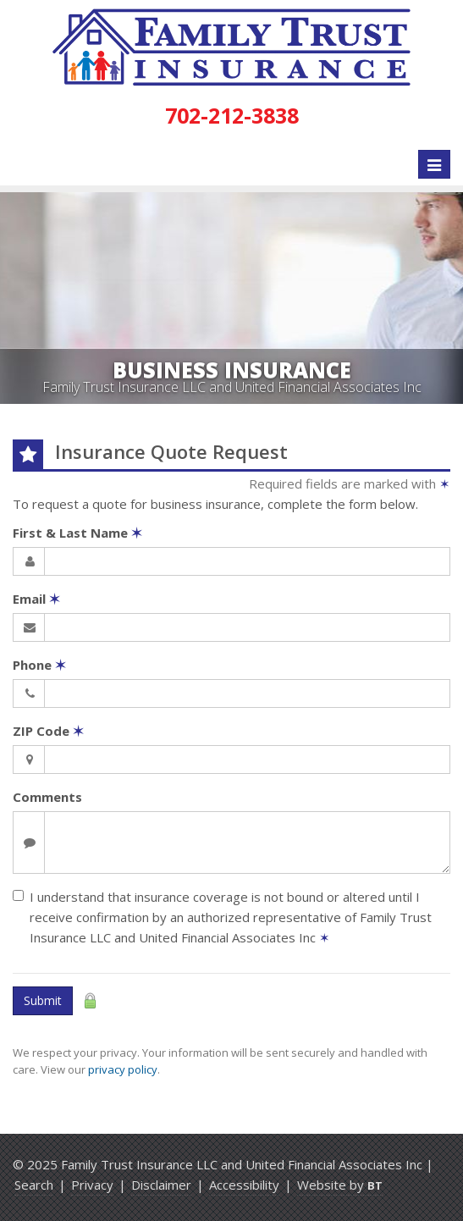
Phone (39, 664)
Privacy (92, 1184)
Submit (43, 1000)
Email (36, 598)
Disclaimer (161, 1184)
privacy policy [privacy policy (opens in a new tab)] (122, 1069)
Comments (47, 796)
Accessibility (244, 1184)
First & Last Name (77, 532)
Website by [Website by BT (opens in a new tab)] (340, 1184)
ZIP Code (48, 730)
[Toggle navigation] (434, 164)
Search (33, 1184)
